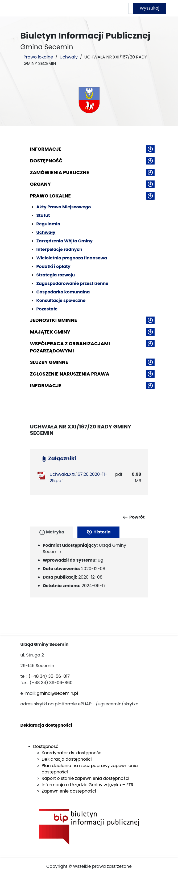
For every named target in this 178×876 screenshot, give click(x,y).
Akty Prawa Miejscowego (63, 207)
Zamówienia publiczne (59, 172)
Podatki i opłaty (53, 266)
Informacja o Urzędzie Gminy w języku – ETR (88, 785)
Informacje (45, 149)
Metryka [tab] (51, 532)
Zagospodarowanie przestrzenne (72, 283)
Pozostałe (47, 309)
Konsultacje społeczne (61, 300)
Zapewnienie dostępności (69, 791)
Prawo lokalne (38, 57)
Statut (43, 215)
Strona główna (56, 8)
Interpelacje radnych (59, 249)
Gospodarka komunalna (63, 292)
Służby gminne (49, 362)
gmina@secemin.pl (57, 693)
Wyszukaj (149, 8)
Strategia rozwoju (55, 275)
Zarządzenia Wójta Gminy (64, 241)
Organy (40, 184)
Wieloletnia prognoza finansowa (71, 258)
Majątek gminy (50, 331)
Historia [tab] (98, 532)
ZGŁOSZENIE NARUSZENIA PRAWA (69, 373)
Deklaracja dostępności (67, 759)
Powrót (133, 517)
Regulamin (48, 224)
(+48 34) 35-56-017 (49, 676)
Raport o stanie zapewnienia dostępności (85, 778)
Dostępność (46, 160)
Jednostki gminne (53, 320)
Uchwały (69, 57)
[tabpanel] (89, 567)
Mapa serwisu (106, 8)
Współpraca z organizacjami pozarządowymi (70, 347)
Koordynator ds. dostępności (72, 753)
